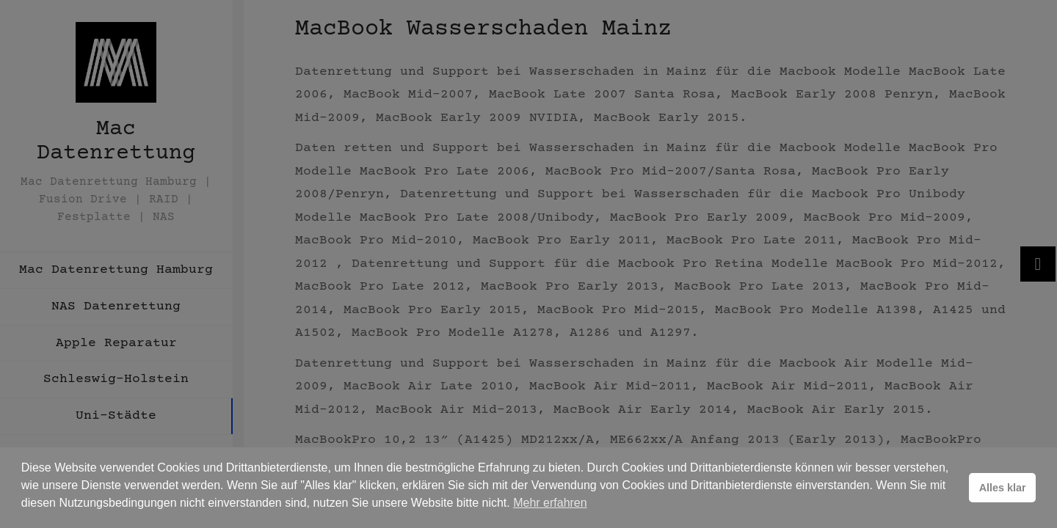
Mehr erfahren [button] (550, 502)
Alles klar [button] (1002, 488)
